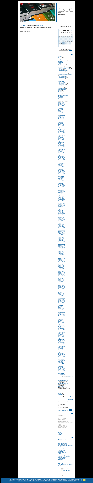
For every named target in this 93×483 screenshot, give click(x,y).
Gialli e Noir (60, 66)
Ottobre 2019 (61, 285)
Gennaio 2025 (61, 359)
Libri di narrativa (61, 83)
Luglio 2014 (60, 211)
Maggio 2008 (61, 124)
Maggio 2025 (61, 363)
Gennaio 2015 (61, 218)
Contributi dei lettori (62, 60)
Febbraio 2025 (61, 360)
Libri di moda (61, 81)
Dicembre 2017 (61, 259)
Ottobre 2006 (61, 102)
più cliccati (70, 376)
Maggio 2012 (61, 180)
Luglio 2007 (60, 112)
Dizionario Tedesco (62, 443)
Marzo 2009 (60, 136)
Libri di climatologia (62, 70)
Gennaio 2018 (61, 260)
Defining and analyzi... (63, 380)
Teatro (59, 98)
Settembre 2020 (61, 298)
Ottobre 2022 (61, 327)
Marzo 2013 (60, 192)
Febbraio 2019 (61, 275)
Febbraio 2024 (61, 346)
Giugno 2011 (61, 168)
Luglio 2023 (60, 338)
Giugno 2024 (61, 351)
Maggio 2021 (61, 307)
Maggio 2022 (61, 321)
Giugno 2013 (61, 196)
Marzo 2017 (60, 248)
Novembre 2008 (61, 131)
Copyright (60, 434)
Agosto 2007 (61, 114)
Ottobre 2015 (61, 229)
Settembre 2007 (61, 115)
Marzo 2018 (60, 263)
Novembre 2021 (61, 314)
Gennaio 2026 (61, 373)
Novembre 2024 (61, 356)
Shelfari (59, 449)
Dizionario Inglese (62, 440)
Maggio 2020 (61, 293)
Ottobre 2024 (61, 355)
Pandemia (60, 459)
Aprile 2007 (60, 109)
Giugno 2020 (61, 294)
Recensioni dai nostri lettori (64, 94)
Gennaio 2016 (61, 232)
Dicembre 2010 (61, 161)
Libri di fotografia (62, 76)
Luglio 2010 (60, 155)
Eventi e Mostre (61, 64)
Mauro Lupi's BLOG (62, 452)
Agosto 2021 (61, 311)
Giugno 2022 (61, 322)
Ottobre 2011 (61, 172)
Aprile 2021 (60, 306)
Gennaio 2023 (61, 331)
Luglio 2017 (60, 253)
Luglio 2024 (60, 352)
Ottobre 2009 (61, 144)
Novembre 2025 (61, 370)
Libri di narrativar (62, 84)
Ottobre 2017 (61, 257)
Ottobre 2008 (61, 130)
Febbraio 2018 (61, 261)
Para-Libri (60, 91)
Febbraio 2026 (61, 374)
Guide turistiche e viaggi (63, 67)
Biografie (60, 57)
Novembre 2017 (61, 258)
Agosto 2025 (61, 367)
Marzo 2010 (60, 150)
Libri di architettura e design (64, 68)
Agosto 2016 (61, 240)
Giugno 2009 (61, 139)
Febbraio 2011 (61, 163)
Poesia (59, 93)
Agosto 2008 (61, 128)
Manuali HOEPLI (62, 89)
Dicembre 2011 (61, 175)
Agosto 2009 (61, 142)
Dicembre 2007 (61, 118)
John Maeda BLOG (62, 457)
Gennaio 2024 (61, 345)
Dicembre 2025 (61, 372)
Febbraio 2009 (61, 135)
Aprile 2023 (60, 334)
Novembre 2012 (61, 187)
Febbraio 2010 (61, 149)
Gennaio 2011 (61, 162)
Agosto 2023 (61, 339)
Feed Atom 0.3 (65, 470)
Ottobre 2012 (61, 186)
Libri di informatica (62, 80)
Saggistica (60, 96)
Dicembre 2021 (61, 315)
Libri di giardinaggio (62, 77)
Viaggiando (60, 394)
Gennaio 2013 (61, 190)
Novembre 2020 (61, 300)
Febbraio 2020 (61, 290)
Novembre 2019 (61, 286)
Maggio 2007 (61, 110)
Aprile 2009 (60, 137)
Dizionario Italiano (62, 439)
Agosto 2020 (61, 297)
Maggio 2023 (61, 335)
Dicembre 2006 (61, 104)
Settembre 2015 (61, 227)
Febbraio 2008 (61, 121)
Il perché (60, 433)
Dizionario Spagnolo (62, 442)
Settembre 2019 (61, 284)
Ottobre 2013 (61, 200)
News (59, 90)
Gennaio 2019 (61, 274)
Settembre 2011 (61, 171)
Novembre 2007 (61, 117)
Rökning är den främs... (63, 383)
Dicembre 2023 (61, 343)
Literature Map (61, 450)
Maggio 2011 (61, 166)
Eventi (59, 63)
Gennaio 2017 (61, 246)
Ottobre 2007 (61, 116)
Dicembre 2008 (61, 132)
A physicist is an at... (62, 386)
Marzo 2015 (60, 220)
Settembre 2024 (61, 354)
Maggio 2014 (61, 209)
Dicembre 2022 (61, 329)
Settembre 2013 (61, 199)
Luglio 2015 (60, 225)
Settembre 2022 (61, 326)
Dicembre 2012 (61, 189)
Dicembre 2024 (61, 358)
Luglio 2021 (60, 309)
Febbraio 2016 (61, 233)
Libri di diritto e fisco (62, 73)
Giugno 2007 (61, 111)
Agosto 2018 (61, 268)
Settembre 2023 (61, 340)
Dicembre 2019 (61, 287)
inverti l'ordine (39, 25)
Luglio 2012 (60, 183)
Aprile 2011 (60, 165)
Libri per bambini (62, 88)
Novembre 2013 (61, 202)
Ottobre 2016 (61, 243)
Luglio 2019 (60, 281)
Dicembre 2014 (61, 217)
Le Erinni (60, 453)
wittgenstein (60, 451)
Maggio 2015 (61, 223)
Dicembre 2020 (61, 301)
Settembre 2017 (61, 256)
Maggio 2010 (61, 152)
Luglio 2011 (60, 169)
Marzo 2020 (60, 291)
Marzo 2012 (60, 178)
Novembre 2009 (61, 145)
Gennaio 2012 (61, 176)
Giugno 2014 (61, 210)
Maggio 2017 (61, 251)
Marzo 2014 (60, 206)
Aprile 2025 (60, 362)
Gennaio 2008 (61, 119)
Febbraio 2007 (61, 107)
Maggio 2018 (61, 265)
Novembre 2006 (61, 103)
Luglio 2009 (60, 141)
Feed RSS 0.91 (65, 468)
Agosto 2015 (61, 226)
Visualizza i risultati (62, 410)
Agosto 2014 (61, 212)
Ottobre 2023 (61, 341)
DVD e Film (60, 62)
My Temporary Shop (62, 445)
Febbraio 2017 (61, 247)
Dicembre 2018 (61, 273)
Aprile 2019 (60, 278)
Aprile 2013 (60, 193)
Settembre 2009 (61, 143)
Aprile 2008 (60, 123)
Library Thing (61, 448)
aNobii (59, 446)
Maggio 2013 (61, 195)
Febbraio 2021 (61, 304)
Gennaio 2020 (61, 288)
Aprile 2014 (60, 207)
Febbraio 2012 (61, 177)
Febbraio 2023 (61, 332)
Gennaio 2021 (61, 302)
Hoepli (59, 393)
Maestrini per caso (62, 460)
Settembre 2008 (61, 129)
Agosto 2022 (61, 325)
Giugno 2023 (61, 336)
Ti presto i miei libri (62, 462)
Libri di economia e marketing (65, 74)
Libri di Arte (60, 69)
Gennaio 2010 (61, 148)
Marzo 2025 (60, 361)
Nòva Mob (60, 463)
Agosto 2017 (61, 254)
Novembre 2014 (61, 216)
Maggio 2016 (61, 237)
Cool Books (60, 61)
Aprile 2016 (60, 236)
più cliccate (70, 396)
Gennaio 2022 (61, 316)
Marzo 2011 (60, 164)
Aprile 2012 (60, 179)
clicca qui (42, 480)
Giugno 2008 (61, 125)
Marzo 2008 (60, 122)
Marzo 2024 (60, 347)
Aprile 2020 (60, 292)
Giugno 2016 (61, 238)
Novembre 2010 (61, 159)
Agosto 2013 (61, 198)
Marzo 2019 (60, 277)
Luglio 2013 (60, 197)
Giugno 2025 (61, 365)
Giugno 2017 (61, 252)
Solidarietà (60, 97)
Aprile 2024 (60, 348)
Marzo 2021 (60, 305)
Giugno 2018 (61, 266)
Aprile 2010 (60, 151)
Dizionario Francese (62, 444)
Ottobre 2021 (61, 313)
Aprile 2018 (60, 264)
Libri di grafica (61, 78)
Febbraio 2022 (61, 318)
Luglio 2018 (60, 267)
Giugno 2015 (61, 224)
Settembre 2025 (61, 368)
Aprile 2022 (60, 320)
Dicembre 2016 (61, 245)
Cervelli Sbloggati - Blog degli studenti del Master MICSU (65, 455)
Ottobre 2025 (61, 369)
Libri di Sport (61, 85)
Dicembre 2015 (61, 231)
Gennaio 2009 (61, 134)
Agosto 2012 (61, 184)
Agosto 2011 (61, 170)
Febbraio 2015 (61, 219)
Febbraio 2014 (61, 205)
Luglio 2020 (60, 295)
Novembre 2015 (61, 230)
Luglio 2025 (60, 366)
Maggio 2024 (61, 349)
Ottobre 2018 (61, 271)
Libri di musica (61, 82)
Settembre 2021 (61, 312)
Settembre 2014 (61, 213)
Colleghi (60, 58)
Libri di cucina (61, 71)
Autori (59, 56)
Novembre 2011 (61, 173)
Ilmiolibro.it (70, 445)
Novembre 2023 (61, 342)
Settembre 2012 (61, 185)
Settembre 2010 (61, 157)
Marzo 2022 (60, 319)
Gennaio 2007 (61, 105)
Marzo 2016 (60, 234)
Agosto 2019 (61, 282)
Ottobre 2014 (61, 214)
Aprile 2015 (60, 222)
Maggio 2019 (61, 279)
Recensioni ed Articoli (63, 95)
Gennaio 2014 (61, 204)
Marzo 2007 (60, 108)
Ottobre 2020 (61, 299)
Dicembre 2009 (61, 146)
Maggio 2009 (61, 138)
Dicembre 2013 (61, 203)
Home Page (23, 25)
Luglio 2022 (60, 324)
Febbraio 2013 (61, 191)
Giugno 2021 (61, 308)
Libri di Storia (61, 87)
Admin (24, 21)
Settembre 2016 (61, 241)
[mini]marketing (61, 458)
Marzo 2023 (60, 333)
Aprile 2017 (60, 250)
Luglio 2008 (60, 127)
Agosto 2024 (61, 353)
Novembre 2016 (61, 244)
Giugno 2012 (61, 182)
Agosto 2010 (61, 156)
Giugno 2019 (61, 280)
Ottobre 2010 (61, 158)
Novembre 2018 (61, 272)
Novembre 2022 (61, 328)
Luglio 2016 (60, 239)
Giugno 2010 (61, 153)
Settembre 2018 (61, 270)
